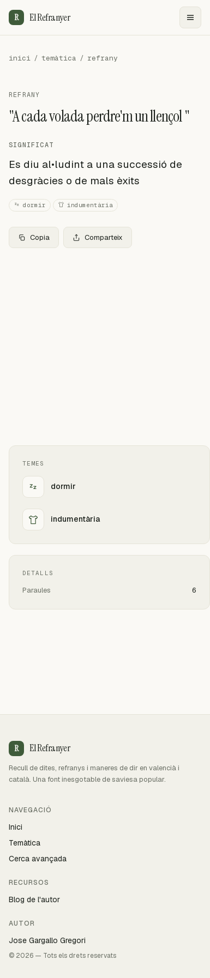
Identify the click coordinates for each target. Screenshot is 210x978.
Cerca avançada (38, 859)
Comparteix (98, 237)
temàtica (58, 58)
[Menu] (190, 17)
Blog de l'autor (34, 899)
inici (20, 58)
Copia (34, 237)
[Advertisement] (105, 346)
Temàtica (24, 843)
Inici (15, 827)
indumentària (85, 205)
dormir (30, 205)
